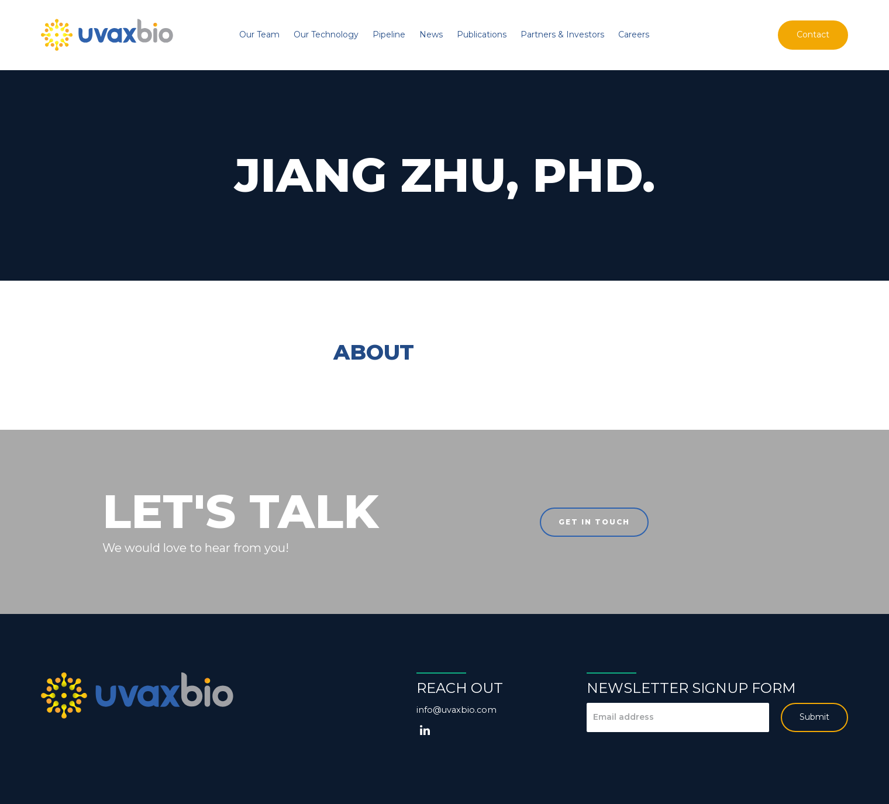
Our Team (259, 34)
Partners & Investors (562, 34)
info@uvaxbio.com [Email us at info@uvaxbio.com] (456, 710)
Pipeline (389, 34)
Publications (481, 34)
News (431, 34)
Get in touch (594, 521)
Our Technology (326, 34)
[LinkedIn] (425, 730)
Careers (633, 34)
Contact (813, 34)
